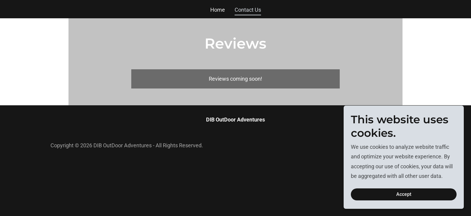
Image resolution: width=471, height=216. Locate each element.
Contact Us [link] (248, 10)
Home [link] (217, 10)
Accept (403, 194)
